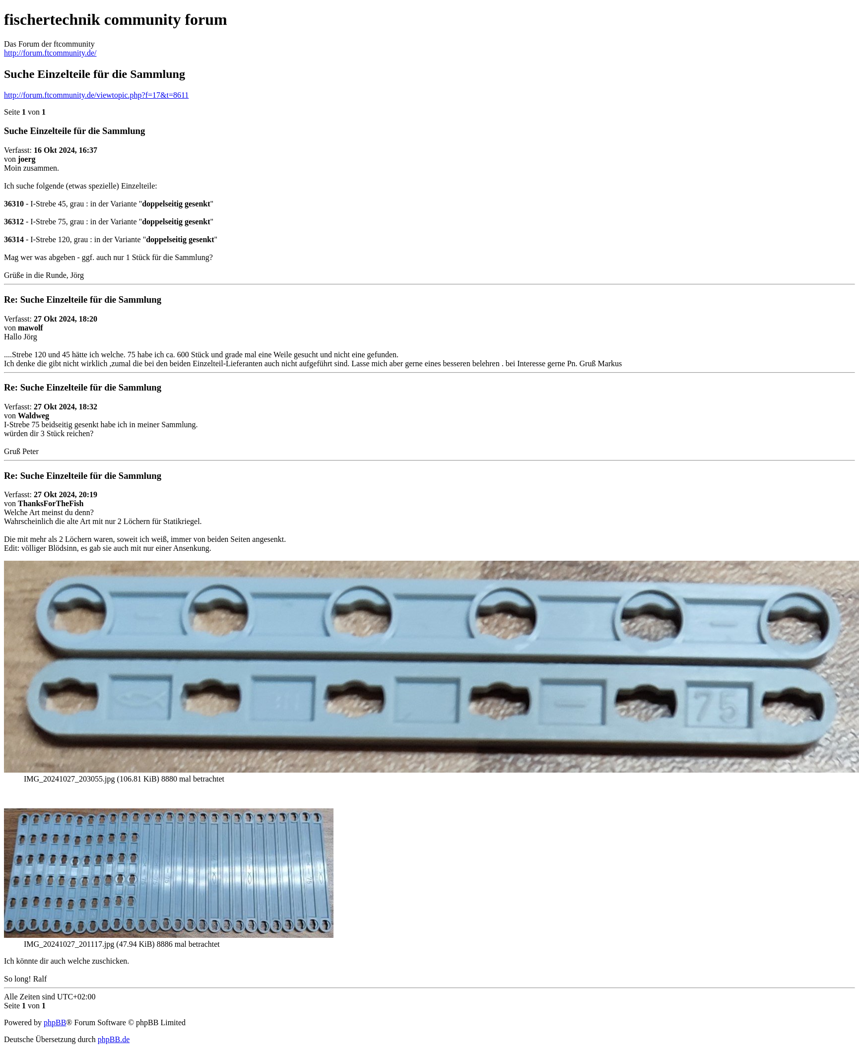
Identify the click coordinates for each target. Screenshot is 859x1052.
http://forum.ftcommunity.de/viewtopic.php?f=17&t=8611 (96, 95)
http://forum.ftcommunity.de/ (50, 53)
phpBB (55, 1022)
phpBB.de (114, 1039)
